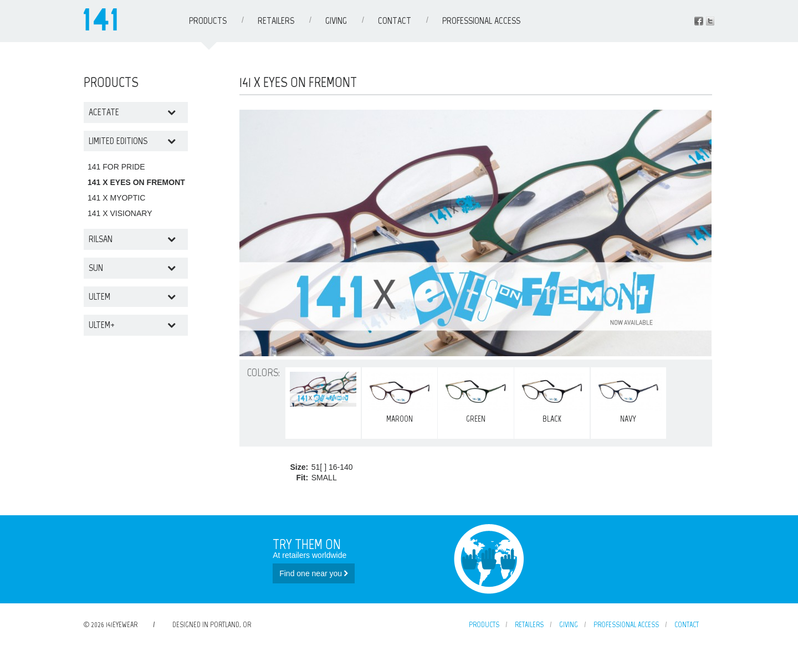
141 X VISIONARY (120, 213)
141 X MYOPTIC (116, 197)
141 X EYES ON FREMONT (136, 182)
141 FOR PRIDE (116, 166)
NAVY (628, 398)
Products (208, 20)
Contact (394, 20)
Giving (336, 20)
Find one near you (313, 573)
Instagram (709, 21)
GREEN (475, 398)
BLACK (552, 398)
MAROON (399, 398)
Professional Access (481, 20)
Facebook (698, 21)
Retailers (276, 20)
